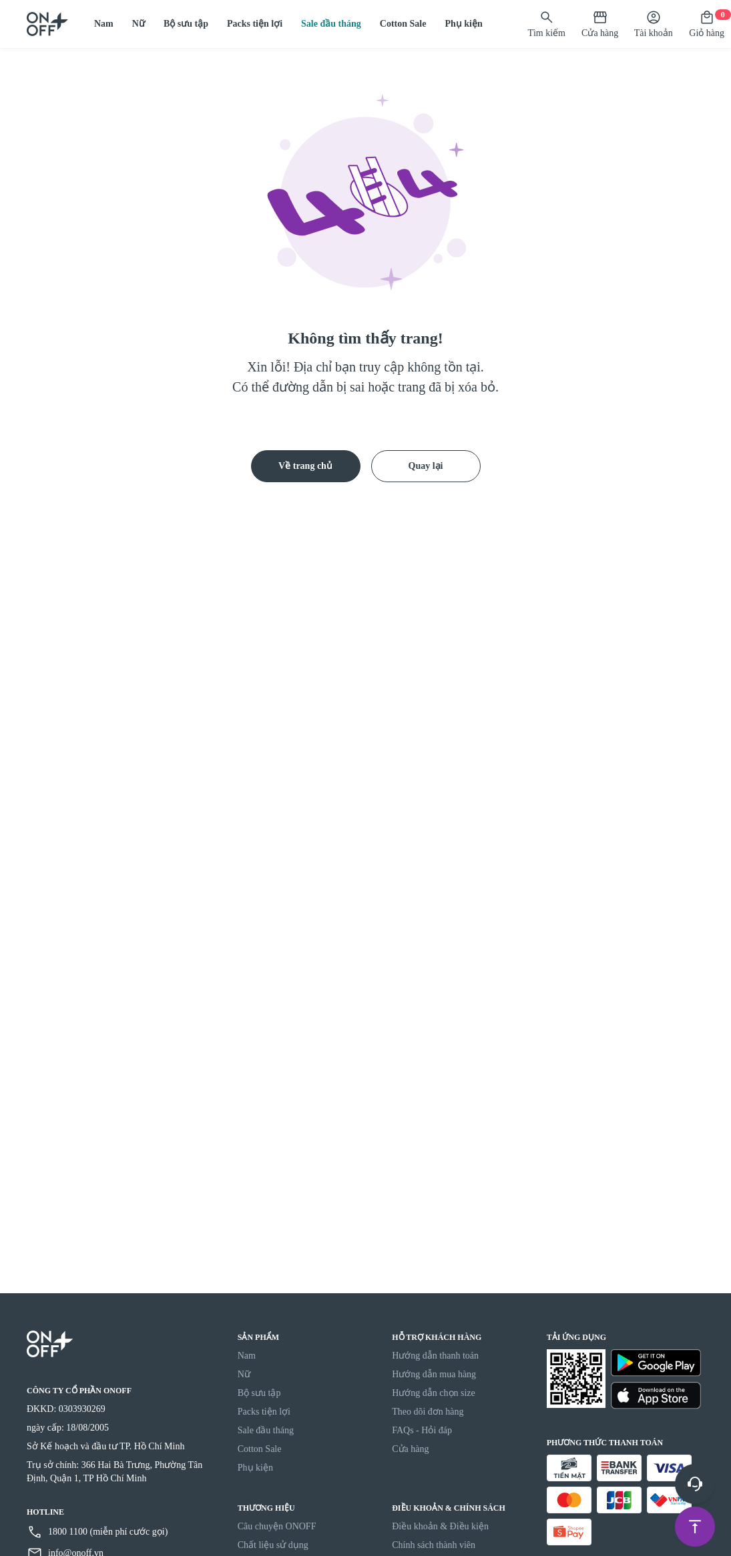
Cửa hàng (410, 1449)
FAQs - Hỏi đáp (422, 1430)
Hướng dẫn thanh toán (435, 1356)
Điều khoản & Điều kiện (440, 1526)
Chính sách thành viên (433, 1545)
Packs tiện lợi (254, 24)
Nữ (138, 24)
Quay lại (426, 466)
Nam (103, 24)
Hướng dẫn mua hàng (434, 1374)
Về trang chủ (305, 466)
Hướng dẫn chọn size (433, 1393)
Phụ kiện (463, 24)
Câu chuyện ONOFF (277, 1526)
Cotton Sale (403, 24)
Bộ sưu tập (186, 24)
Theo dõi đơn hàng (427, 1412)
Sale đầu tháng (331, 24)
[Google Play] (656, 1363)
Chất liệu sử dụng (273, 1545)
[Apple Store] (656, 1395)
